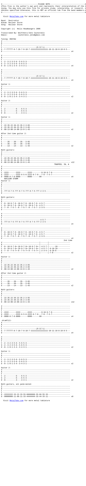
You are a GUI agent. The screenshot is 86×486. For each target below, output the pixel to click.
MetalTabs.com (16, 19)
